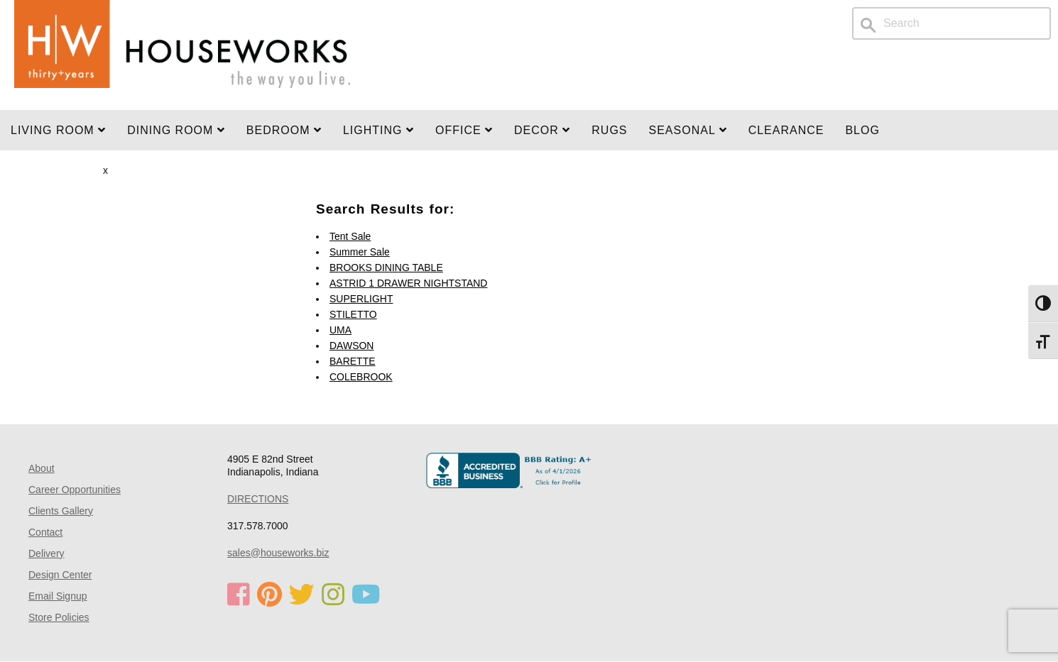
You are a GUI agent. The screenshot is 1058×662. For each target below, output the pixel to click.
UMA (340, 330)
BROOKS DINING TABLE (386, 267)
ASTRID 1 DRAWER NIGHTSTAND (408, 283)
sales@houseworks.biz (278, 552)
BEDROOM (284, 130)
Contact (45, 532)
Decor (542, 130)
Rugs (609, 130)
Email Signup (57, 596)
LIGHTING (378, 130)
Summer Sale (359, 252)
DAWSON (351, 345)
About (41, 468)
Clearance (786, 130)
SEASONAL (688, 130)
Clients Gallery (60, 511)
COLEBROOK (361, 376)
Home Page (182, 55)
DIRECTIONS (257, 498)
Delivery (46, 553)
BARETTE (352, 361)
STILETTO (353, 314)
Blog (862, 130)
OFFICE (464, 130)
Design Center (60, 574)
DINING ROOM (176, 130)
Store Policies (58, 617)
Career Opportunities (74, 489)
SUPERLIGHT (361, 298)
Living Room (58, 130)
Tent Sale (350, 236)
